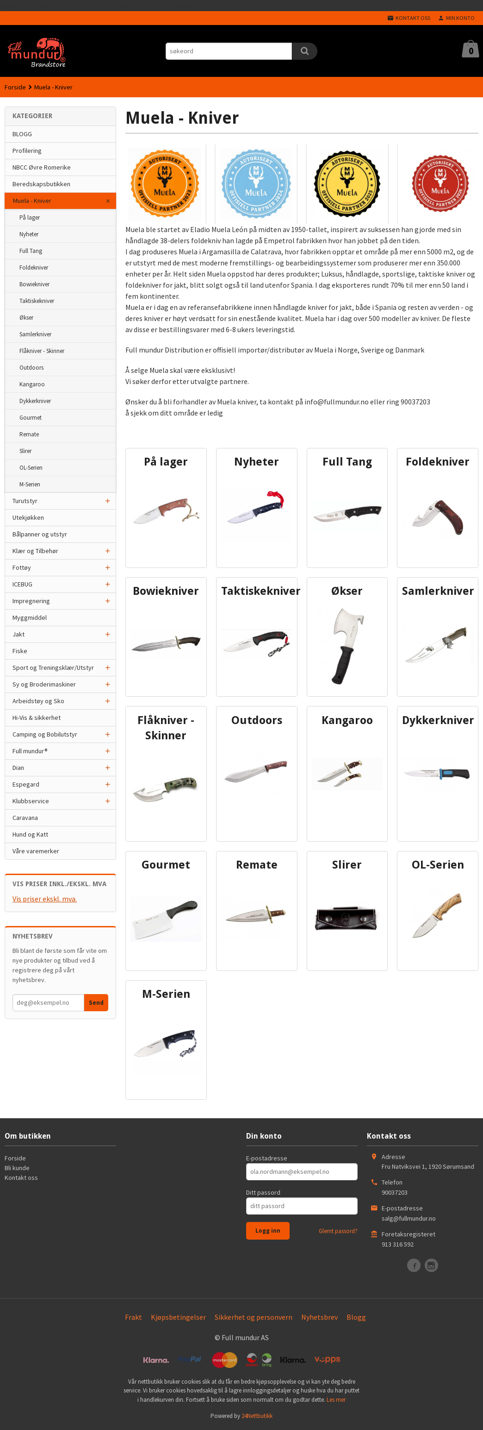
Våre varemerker (35, 851)
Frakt (133, 1317)
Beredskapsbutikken (41, 184)
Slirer (25, 451)
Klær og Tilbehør (35, 551)
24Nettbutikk (257, 1416)
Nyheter (28, 234)
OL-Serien (31, 468)
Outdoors (31, 368)
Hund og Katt (30, 834)
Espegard (25, 784)
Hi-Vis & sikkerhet (36, 717)
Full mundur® (30, 751)
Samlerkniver (35, 334)
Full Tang (30, 251)
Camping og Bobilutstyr (44, 734)
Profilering (27, 150)
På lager (29, 217)
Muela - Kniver (32, 200)
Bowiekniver (34, 284)
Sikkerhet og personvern (253, 1317)
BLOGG (22, 134)
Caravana (25, 817)
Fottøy (21, 567)
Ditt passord (263, 1192)
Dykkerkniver (35, 401)
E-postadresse (266, 1158)
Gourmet (30, 418)
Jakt (18, 634)
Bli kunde (17, 1168)
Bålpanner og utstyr (39, 534)
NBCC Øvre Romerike (41, 167)
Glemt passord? (338, 1231)
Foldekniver (33, 267)
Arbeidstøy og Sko (38, 701)
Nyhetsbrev (319, 1317)
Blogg (356, 1317)
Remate (29, 434)
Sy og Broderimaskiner (44, 684)
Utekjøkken (28, 517)
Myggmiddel (29, 617)
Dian (18, 767)
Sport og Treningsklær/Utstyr (53, 667)
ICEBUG (22, 584)
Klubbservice (30, 801)
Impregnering (31, 601)
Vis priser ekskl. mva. (44, 898)
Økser (26, 317)
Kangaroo (32, 384)
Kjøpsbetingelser (178, 1317)
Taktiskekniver (36, 301)
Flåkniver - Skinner (41, 351)
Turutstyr (24, 501)
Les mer (336, 1400)
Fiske (19, 651)
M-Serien (29, 484)
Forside (15, 87)
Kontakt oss (21, 1177)
